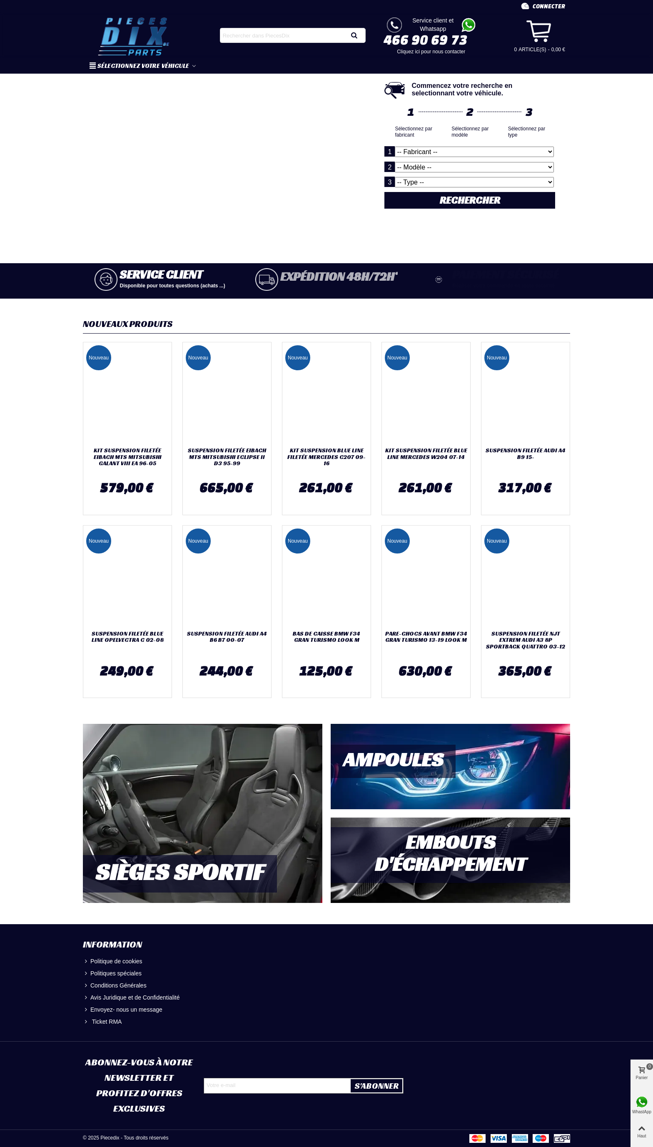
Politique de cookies (112, 961)
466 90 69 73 (425, 39)
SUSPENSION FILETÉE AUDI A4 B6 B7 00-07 (227, 637)
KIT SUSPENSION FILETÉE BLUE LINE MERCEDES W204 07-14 (426, 453)
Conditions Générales (115, 985)
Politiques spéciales (112, 973)
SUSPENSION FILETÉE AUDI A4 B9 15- (526, 453)
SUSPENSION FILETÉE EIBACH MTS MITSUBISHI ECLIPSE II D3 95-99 (227, 456)
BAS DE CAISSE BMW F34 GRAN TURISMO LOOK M (326, 637)
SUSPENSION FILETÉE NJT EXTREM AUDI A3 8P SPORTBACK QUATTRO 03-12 (525, 640)
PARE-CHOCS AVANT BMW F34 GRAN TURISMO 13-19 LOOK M (426, 637)
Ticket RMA (102, 1022)
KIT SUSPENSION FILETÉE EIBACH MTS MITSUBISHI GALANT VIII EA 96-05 (128, 456)
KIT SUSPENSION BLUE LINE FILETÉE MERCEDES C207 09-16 (326, 456)
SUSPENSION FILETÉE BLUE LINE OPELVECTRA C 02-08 (128, 637)
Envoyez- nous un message (122, 1010)
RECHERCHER (474, 200)
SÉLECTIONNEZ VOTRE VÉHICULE (140, 66)
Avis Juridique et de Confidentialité (131, 997)
